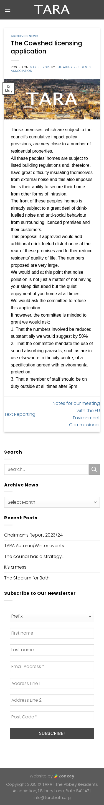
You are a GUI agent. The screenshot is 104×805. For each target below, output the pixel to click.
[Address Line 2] (52, 700)
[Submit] (94, 469)
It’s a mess (15, 567)
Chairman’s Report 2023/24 (33, 535)
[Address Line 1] (52, 683)
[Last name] (52, 649)
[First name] (52, 633)
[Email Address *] (52, 666)
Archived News (24, 36)
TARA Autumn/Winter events (34, 545)
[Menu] (7, 9)
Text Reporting (19, 414)
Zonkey (64, 776)
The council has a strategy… (34, 556)
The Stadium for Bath (27, 578)
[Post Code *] (52, 716)
